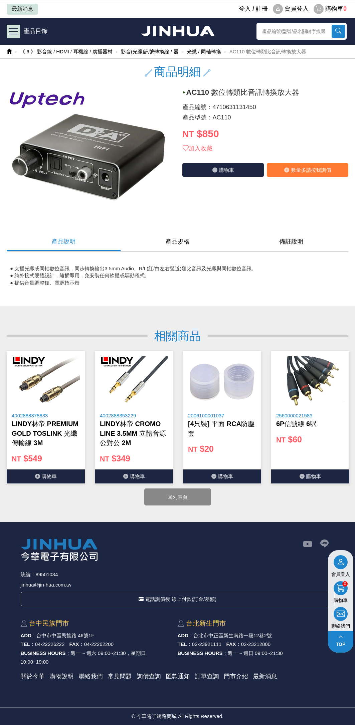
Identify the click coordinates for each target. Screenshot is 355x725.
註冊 (262, 8)
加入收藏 (198, 148)
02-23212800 (256, 644)
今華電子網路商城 (177, 31)
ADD (26, 635)
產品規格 (178, 241)
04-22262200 (99, 644)
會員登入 (291, 9)
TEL (25, 644)
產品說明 (64, 241)
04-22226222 (49, 644)
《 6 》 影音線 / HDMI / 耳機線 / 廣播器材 (66, 51)
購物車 (330, 9)
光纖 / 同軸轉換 (204, 51)
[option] (46, 417)
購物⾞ (223, 170)
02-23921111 (206, 644)
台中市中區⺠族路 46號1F (65, 635)
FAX (74, 644)
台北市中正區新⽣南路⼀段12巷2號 (232, 635)
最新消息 (22, 9)
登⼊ (245, 8)
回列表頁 (178, 497)
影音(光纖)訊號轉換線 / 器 (150, 51)
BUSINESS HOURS (43, 653)
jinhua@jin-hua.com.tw (46, 585)
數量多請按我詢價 (307, 170)
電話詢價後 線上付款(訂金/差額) (177, 599)
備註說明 (292, 241)
